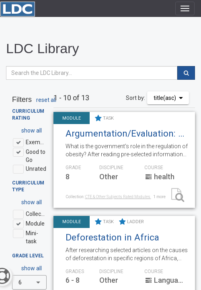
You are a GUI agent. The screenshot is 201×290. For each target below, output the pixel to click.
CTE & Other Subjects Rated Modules (118, 197)
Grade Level (28, 256)
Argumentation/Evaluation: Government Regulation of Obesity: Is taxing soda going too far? (127, 133)
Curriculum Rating (28, 114)
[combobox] (29, 282)
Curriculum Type (28, 186)
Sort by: (135, 98)
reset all (46, 100)
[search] (186, 73)
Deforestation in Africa (112, 237)
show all (31, 130)
